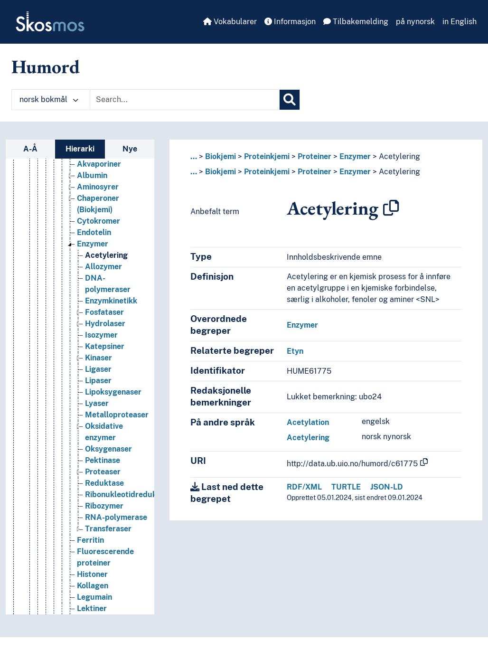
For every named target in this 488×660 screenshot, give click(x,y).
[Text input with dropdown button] (185, 99)
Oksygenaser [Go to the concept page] (108, 468)
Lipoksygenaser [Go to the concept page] (113, 411)
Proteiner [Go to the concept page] (86, 160)
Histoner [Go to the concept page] (92, 593)
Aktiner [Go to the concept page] (90, 172)
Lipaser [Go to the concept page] (98, 400)
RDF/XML (304, 486)
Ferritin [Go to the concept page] (90, 559)
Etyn (295, 351)
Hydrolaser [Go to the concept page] (105, 343)
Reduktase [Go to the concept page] (104, 502)
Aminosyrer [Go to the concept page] (98, 206)
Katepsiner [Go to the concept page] (104, 365)
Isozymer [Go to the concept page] (101, 354)
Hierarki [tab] (80, 148)
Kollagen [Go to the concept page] (92, 605)
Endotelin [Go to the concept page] (94, 251)
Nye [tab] (129, 148)
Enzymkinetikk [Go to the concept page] (111, 320)
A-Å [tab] (30, 148)
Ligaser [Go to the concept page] (98, 388)
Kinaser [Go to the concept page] (98, 377)
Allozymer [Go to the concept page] (103, 286)
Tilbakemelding (355, 21)
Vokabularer (230, 21)
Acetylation (308, 422)
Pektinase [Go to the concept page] (102, 479)
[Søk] (289, 99)
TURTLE (346, 486)
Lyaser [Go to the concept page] (97, 422)
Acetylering (399, 156)
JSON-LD (386, 486)
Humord (45, 66)
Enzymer (355, 156)
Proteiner (314, 156)
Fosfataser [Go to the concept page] (104, 331)
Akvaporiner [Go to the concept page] (99, 183)
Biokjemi (220, 156)
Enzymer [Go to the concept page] (92, 263)
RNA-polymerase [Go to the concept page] (116, 536)
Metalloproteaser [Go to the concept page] (117, 434)
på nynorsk (415, 21)
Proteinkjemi (267, 156)
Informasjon (290, 21)
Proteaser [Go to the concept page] (103, 491)
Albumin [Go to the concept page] (92, 194)
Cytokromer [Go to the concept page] (98, 240)
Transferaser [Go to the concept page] (108, 548)
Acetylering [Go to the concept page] (106, 274)
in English (459, 21)
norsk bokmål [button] (48, 99)
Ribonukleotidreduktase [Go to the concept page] (128, 514)
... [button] (193, 156)
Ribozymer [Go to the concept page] (104, 525)
